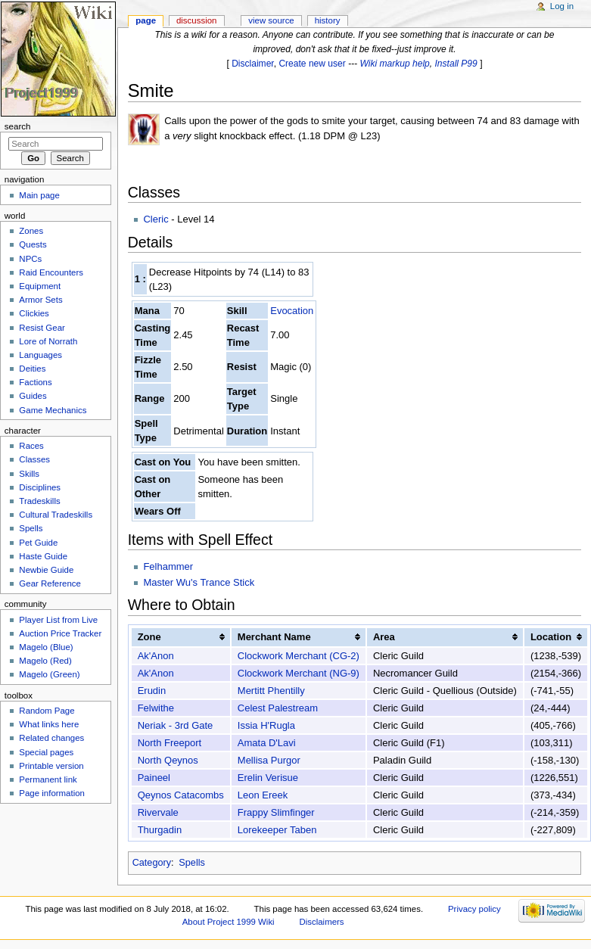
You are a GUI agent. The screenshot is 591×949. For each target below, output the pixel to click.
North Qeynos (168, 760)
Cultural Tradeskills (55, 514)
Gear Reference (50, 583)
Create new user (311, 63)
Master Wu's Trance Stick (198, 582)
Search (18, 126)
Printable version (51, 765)
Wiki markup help (395, 63)
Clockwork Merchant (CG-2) (298, 655)
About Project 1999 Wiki (228, 921)
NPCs (30, 258)
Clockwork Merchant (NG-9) (298, 673)
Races (31, 445)
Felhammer (168, 566)
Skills (29, 473)
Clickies (33, 313)
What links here (49, 724)
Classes (34, 459)
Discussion (196, 20)
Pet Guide (38, 542)
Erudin (152, 690)
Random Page (46, 710)
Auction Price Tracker (60, 633)
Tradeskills (39, 501)
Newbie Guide (46, 569)
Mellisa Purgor (269, 760)
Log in (562, 6)
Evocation (291, 310)
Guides (32, 395)
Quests (32, 244)
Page (145, 20)
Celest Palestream (278, 708)
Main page (39, 195)
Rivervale (158, 812)
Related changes (51, 737)
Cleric (155, 219)
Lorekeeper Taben (277, 829)
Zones (31, 230)
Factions (35, 382)
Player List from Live (58, 619)
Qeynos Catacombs (181, 795)
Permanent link (47, 779)
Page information (52, 793)
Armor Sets (40, 299)
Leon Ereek (263, 795)
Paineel (154, 777)
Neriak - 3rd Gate (175, 725)
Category (151, 862)
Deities (32, 368)
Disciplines (40, 487)
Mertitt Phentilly (271, 690)
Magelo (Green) (49, 674)
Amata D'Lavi (267, 742)
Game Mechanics (52, 410)
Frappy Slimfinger (276, 812)
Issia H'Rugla (266, 725)
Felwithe (156, 708)
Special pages (46, 752)
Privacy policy (474, 908)
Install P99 (456, 63)
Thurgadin (160, 829)
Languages (40, 354)
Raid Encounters (51, 272)
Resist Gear (41, 327)
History (328, 20)
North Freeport (170, 742)
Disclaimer (253, 63)
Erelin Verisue (268, 777)
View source (271, 20)
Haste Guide (43, 556)
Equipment (40, 286)
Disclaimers (322, 921)
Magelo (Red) (45, 660)
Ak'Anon (156, 655)
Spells (192, 862)
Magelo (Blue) (46, 647)
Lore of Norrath (48, 341)
